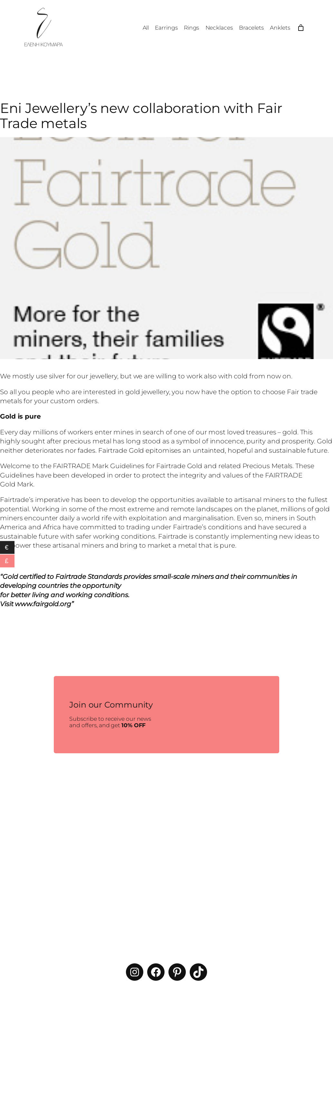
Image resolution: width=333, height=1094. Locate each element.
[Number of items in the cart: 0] (300, 28)
